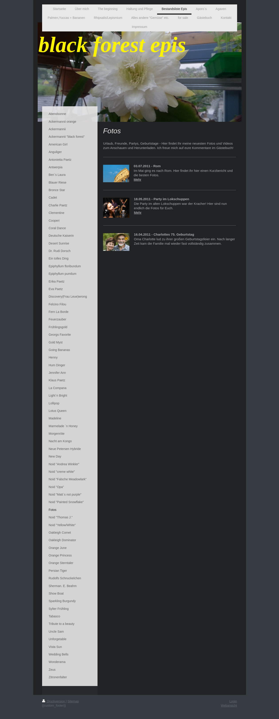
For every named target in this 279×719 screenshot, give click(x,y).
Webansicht (229, 705)
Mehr (137, 179)
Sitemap (73, 701)
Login (233, 701)
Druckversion (54, 701)
